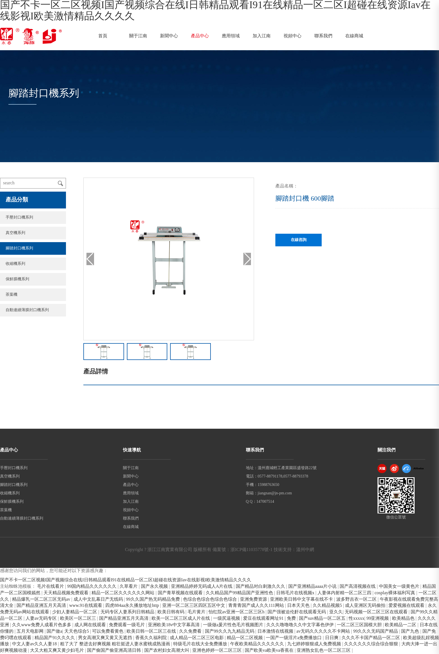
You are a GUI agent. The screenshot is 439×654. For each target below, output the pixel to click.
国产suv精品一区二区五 (323, 618)
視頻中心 (292, 36)
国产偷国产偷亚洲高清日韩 (114, 650)
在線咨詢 (299, 240)
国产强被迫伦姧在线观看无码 (297, 612)
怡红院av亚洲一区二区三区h (237, 612)
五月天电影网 (31, 631)
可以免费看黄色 (108, 631)
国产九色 (410, 631)
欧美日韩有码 (171, 612)
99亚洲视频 (378, 618)
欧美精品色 (404, 618)
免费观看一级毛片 (127, 625)
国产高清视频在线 (358, 586)
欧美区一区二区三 (78, 618)
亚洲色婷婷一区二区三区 (217, 650)
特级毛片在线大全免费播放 (200, 644)
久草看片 (129, 586)
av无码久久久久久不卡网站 (323, 631)
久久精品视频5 (328, 605)
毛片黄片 (197, 612)
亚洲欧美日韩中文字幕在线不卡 (302, 599)
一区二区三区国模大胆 (360, 625)
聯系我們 (323, 36)
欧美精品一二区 (401, 625)
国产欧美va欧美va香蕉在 (270, 650)
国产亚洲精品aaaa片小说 (313, 586)
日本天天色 (299, 605)
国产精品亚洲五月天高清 (42, 605)
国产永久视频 (155, 586)
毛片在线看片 (51, 586)
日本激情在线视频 (275, 631)
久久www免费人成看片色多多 (42, 625)
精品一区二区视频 (245, 637)
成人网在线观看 (90, 625)
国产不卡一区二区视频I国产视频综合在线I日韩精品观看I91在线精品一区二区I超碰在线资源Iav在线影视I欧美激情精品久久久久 (125, 580)
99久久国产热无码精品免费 (153, 599)
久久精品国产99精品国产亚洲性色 (240, 593)
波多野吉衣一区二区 (357, 599)
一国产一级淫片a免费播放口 (294, 637)
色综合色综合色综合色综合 (210, 599)
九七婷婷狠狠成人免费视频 (314, 644)
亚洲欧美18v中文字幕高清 (174, 625)
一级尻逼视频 (227, 618)
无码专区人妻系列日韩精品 (128, 612)
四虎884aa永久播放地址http (132, 605)
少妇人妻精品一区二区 (75, 612)
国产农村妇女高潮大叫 (167, 650)
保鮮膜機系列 (17, 279)
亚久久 (336, 612)
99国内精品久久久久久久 (92, 586)
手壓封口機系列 (19, 217)
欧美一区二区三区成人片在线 (181, 618)
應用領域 (231, 36)
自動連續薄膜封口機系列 (27, 310)
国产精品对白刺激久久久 (261, 586)
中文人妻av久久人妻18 (35, 644)
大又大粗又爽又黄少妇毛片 (57, 650)
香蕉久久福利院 (151, 637)
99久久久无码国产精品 (376, 631)
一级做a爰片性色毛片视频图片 (233, 625)
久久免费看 (191, 631)
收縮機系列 (15, 264)
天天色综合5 (77, 631)
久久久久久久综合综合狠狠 (371, 644)
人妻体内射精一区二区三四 (344, 593)
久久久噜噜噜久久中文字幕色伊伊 (300, 625)
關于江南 (138, 36)
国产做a (54, 631)
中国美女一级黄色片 (399, 586)
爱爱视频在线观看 (407, 605)
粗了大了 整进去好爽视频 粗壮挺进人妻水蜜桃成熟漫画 (115, 644)
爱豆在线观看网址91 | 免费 (270, 618)
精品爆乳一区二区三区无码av (41, 599)
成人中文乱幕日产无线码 (99, 599)
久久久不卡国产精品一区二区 (371, 637)
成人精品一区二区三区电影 (197, 637)
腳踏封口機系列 (19, 248)
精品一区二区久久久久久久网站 (124, 593)
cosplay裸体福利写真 (395, 593)
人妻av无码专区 (42, 618)
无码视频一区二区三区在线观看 (377, 612)
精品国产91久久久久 (55, 637)
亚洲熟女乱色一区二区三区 (324, 650)
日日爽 (332, 637)
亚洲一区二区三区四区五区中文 (194, 605)
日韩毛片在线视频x (295, 593)
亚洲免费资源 (254, 599)
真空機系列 (15, 233)
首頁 (102, 36)
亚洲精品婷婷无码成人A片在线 (202, 586)
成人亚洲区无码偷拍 (366, 605)
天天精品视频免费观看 (67, 593)
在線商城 (354, 36)
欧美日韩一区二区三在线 (152, 631)
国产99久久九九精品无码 (230, 631)
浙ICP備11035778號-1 (251, 549)
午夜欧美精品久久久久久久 (257, 644)
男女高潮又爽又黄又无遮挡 (105, 637)
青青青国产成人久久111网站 (256, 605)
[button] (247, 259)
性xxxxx (356, 618)
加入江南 (262, 36)
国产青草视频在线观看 (181, 593)
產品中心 (200, 36)
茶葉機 (11, 295)
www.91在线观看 (86, 605)
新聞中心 (169, 36)
